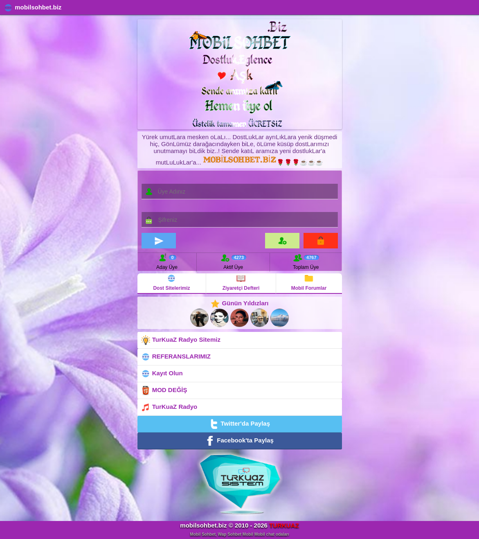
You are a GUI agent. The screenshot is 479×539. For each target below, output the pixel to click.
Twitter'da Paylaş (239, 424)
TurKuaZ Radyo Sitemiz (180, 340)
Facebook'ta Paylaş (239, 441)
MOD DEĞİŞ (164, 390)
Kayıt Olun (162, 374)
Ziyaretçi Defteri (241, 282)
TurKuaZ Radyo (169, 407)
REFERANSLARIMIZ (176, 357)
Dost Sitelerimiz (171, 282)
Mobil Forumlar (309, 282)
